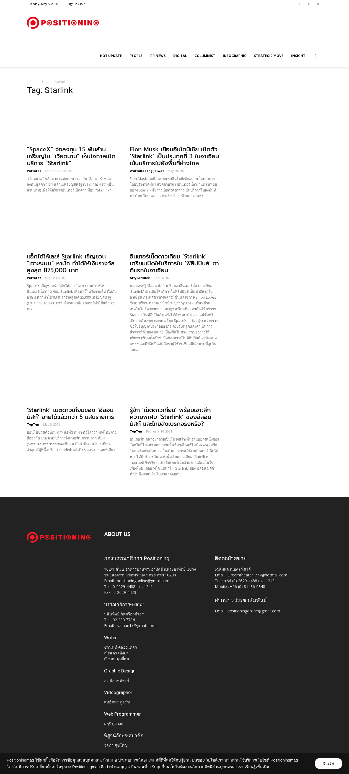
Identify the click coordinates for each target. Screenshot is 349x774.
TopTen (33, 424)
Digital (180, 55)
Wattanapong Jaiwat (147, 171)
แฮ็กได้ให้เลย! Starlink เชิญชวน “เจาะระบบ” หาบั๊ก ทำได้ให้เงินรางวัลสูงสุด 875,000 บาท (71, 263)
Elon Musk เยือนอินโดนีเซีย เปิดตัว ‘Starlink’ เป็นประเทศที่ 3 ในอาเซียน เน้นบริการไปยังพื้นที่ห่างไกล (174, 156)
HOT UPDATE (111, 55)
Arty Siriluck (140, 278)
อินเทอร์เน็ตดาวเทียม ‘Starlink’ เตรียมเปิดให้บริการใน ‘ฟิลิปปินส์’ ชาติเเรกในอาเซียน (174, 263)
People (136, 55)
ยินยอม (327, 763)
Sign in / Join (77, 4)
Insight (298, 55)
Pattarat (34, 171)
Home (32, 81)
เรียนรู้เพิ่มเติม (257, 767)
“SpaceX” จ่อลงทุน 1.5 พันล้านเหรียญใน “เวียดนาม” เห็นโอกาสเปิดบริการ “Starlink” (71, 156)
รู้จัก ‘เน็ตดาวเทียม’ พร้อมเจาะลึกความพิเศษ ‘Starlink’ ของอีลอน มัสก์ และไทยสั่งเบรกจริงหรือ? (170, 417)
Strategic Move (268, 55)
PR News (158, 55)
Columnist (205, 55)
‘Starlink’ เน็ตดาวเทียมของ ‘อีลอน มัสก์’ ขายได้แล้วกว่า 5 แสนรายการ (70, 413)
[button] (315, 56)
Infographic (234, 55)
